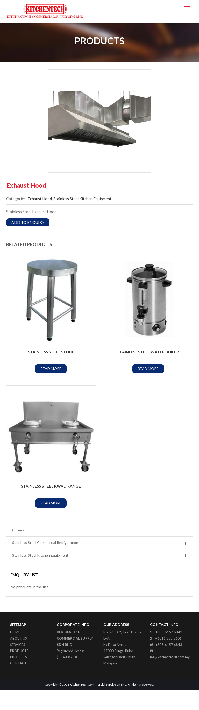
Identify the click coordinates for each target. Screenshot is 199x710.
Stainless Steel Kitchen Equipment (82, 218)
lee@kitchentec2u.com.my (170, 677)
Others (18, 550)
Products (19, 671)
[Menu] (187, 8)
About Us (18, 658)
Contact (18, 683)
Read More (50, 389)
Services (17, 665)
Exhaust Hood (39, 218)
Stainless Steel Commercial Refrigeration (99, 563)
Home (15, 652)
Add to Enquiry (27, 242)
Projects (18, 677)
